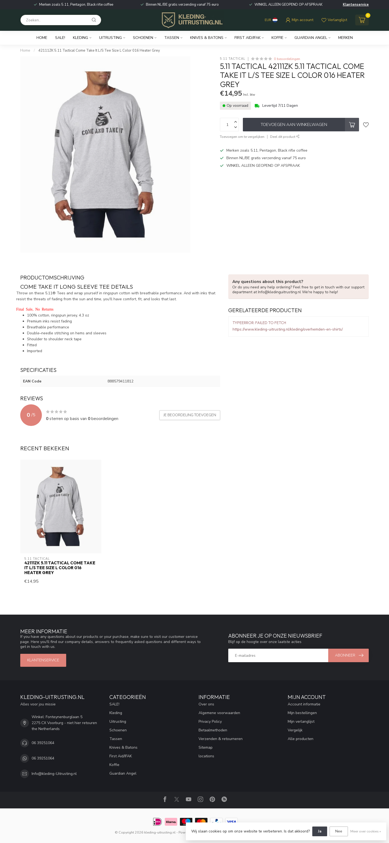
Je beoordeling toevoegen (189, 415)
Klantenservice (356, 4)
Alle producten (300, 738)
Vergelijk (295, 730)
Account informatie (304, 704)
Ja (319, 831)
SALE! (60, 37)
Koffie (277, 37)
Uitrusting (110, 37)
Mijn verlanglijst (301, 721)
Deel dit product (285, 136)
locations (206, 756)
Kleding (80, 37)
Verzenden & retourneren (221, 738)
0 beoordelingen (287, 58)
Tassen (171, 37)
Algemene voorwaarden (219, 712)
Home (41, 37)
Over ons (206, 704)
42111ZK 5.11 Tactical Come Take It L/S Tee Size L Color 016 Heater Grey (99, 50)
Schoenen (143, 37)
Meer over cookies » (365, 831)
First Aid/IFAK (247, 37)
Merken (345, 37)
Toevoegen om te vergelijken (242, 136)
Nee (338, 831)
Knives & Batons (206, 37)
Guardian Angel (310, 37)
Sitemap (206, 747)
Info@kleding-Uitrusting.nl (54, 773)
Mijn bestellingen (302, 712)
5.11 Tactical (232, 58)
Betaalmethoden (213, 730)
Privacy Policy (210, 721)
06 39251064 (43, 742)
